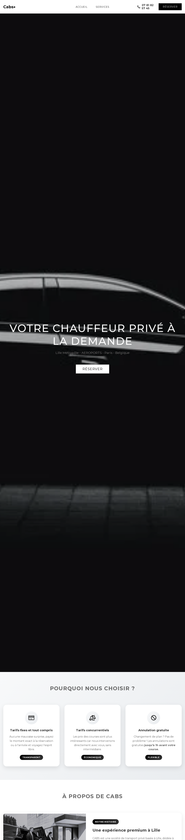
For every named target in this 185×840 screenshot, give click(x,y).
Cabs (9, 6)
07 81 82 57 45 (145, 7)
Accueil (82, 6)
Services (102, 6)
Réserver (170, 6)
